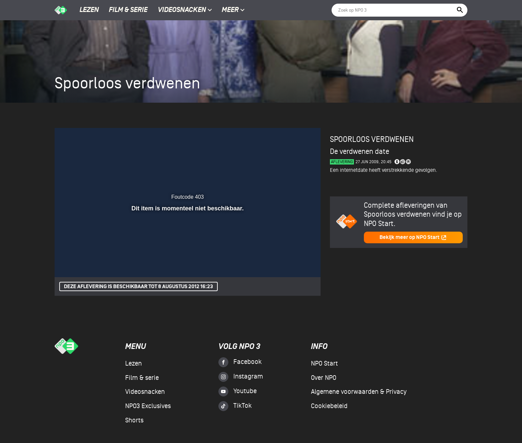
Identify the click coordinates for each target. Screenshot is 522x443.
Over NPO (323, 378)
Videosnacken (182, 10)
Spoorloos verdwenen (372, 139)
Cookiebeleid (329, 406)
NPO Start (324, 363)
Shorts (134, 420)
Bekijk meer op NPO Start (413, 237)
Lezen (89, 10)
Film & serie (128, 10)
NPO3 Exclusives (148, 406)
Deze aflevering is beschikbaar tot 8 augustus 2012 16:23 (138, 286)
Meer (233, 10)
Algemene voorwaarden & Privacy (358, 391)
